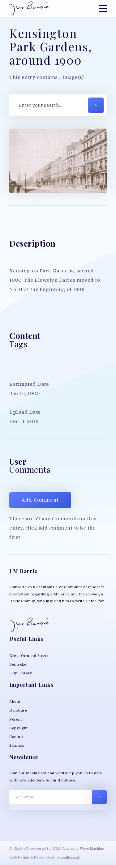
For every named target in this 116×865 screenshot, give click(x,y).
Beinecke (17, 664)
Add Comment (40, 500)
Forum (15, 719)
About (14, 702)
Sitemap (17, 746)
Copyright (18, 728)
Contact (16, 737)
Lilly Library (20, 673)
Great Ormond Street (29, 656)
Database (18, 710)
